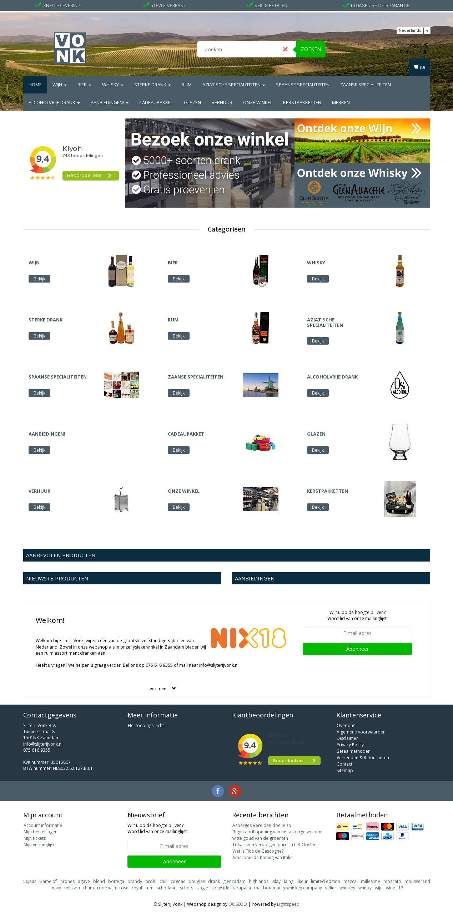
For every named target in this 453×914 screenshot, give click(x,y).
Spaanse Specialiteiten (302, 84)
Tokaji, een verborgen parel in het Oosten (274, 845)
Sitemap (345, 770)
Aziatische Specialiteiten (233, 84)
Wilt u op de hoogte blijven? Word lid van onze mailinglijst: (357, 615)
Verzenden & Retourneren (363, 758)
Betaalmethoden (354, 751)
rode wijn (106, 888)
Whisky (113, 84)
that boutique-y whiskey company (288, 888)
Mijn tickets (35, 838)
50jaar (29, 881)
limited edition (325, 881)
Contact (344, 764)
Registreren (414, 51)
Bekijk (39, 279)
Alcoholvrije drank (54, 102)
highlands (258, 881)
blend (99, 881)
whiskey (347, 888)
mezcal (350, 881)
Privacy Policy (350, 745)
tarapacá (242, 888)
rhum (88, 888)
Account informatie (43, 825)
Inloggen (417, 44)
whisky (365, 888)
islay (276, 881)
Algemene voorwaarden (361, 732)
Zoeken (311, 49)
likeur (302, 881)
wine (390, 888)
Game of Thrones (57, 881)
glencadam (234, 881)
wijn (379, 888)
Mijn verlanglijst (39, 845)
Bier (84, 84)
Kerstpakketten (302, 102)
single (202, 888)
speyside (220, 888)
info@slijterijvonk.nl (42, 744)
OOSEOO (237, 904)
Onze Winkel (257, 102)
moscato (392, 881)
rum (149, 888)
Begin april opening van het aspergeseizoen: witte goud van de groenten (277, 835)
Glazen (192, 102)
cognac (178, 881)
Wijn (59, 84)
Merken (341, 102)
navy (56, 888)
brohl (150, 881)
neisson (72, 888)
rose (124, 888)
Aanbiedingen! (110, 102)
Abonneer (357, 648)
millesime (370, 881)
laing (288, 881)
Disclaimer (347, 738)
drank (214, 881)
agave (84, 881)
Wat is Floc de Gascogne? (257, 851)
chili (163, 881)
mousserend (417, 881)
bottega (116, 881)
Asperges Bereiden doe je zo (261, 825)
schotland (167, 888)
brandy (134, 881)
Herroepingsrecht (146, 725)
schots (186, 888)
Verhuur (222, 102)
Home (35, 84)
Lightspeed (288, 904)
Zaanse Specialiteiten (365, 84)
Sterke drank (152, 84)
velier (330, 888)
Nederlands (410, 30)
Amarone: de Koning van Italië (262, 857)
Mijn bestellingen (40, 832)
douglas (196, 881)
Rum (187, 84)
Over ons (346, 725)
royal (137, 888)
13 (400, 888)
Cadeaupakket (156, 102)
